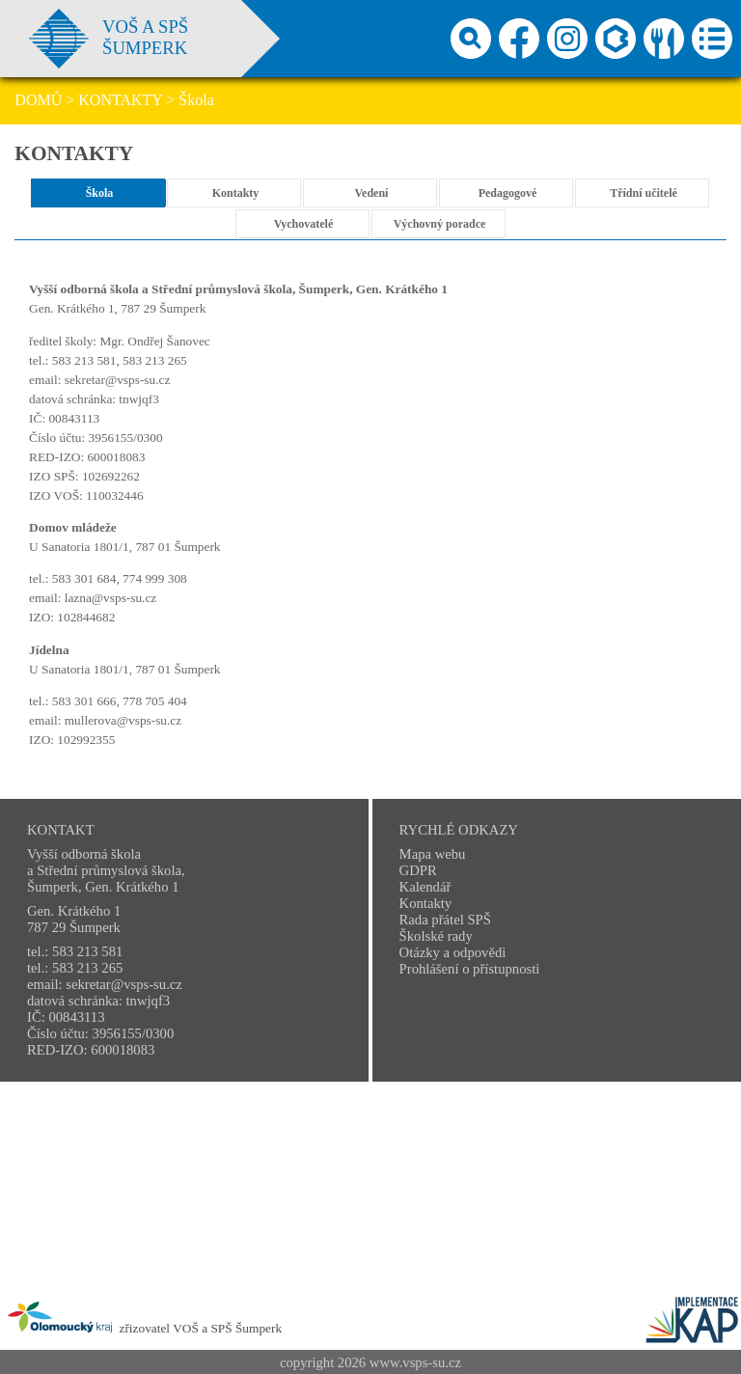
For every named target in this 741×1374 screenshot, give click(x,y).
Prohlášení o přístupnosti (469, 968)
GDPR (418, 870)
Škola (100, 193)
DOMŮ (38, 100)
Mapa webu (432, 854)
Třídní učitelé (643, 193)
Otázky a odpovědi (453, 952)
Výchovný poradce (440, 224)
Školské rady (436, 936)
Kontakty (236, 193)
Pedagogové (508, 193)
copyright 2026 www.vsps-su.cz (370, 1362)
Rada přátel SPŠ (445, 919)
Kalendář (425, 886)
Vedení (372, 193)
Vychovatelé (304, 224)
